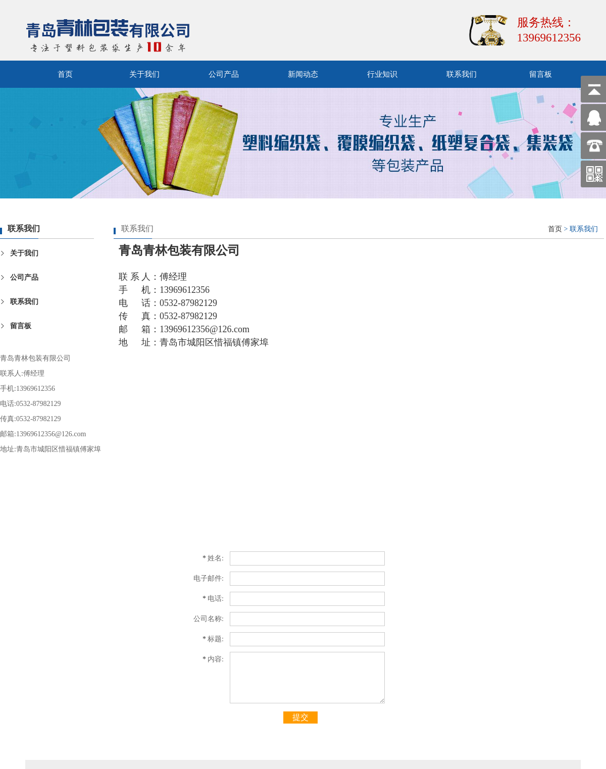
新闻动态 (303, 74)
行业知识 (382, 74)
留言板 (540, 74)
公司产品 (224, 74)
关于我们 (144, 74)
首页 (65, 74)
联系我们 (461, 74)
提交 (300, 717)
